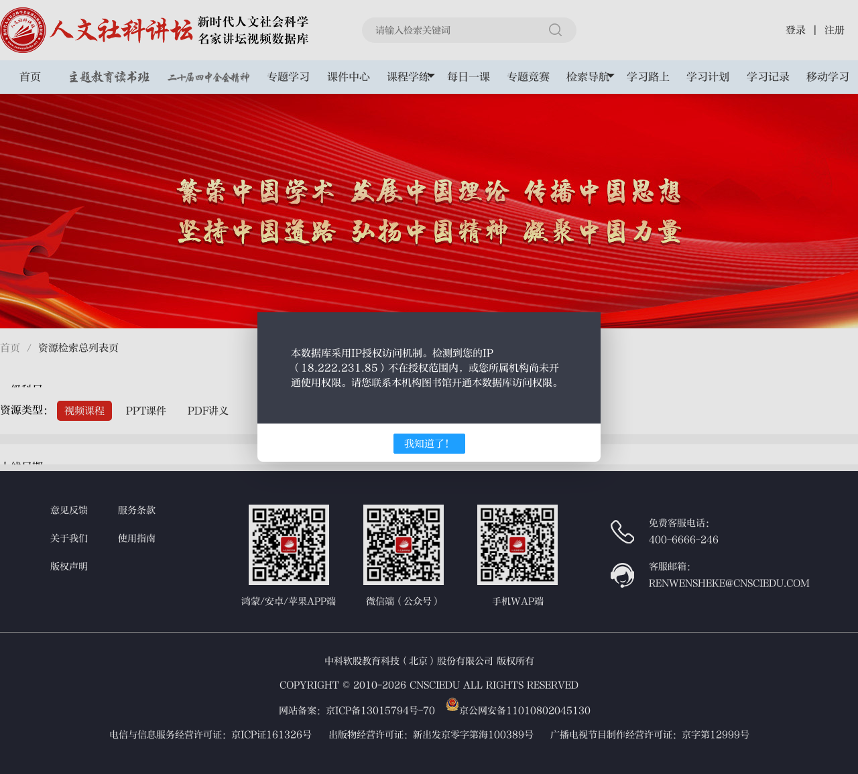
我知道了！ (429, 444)
